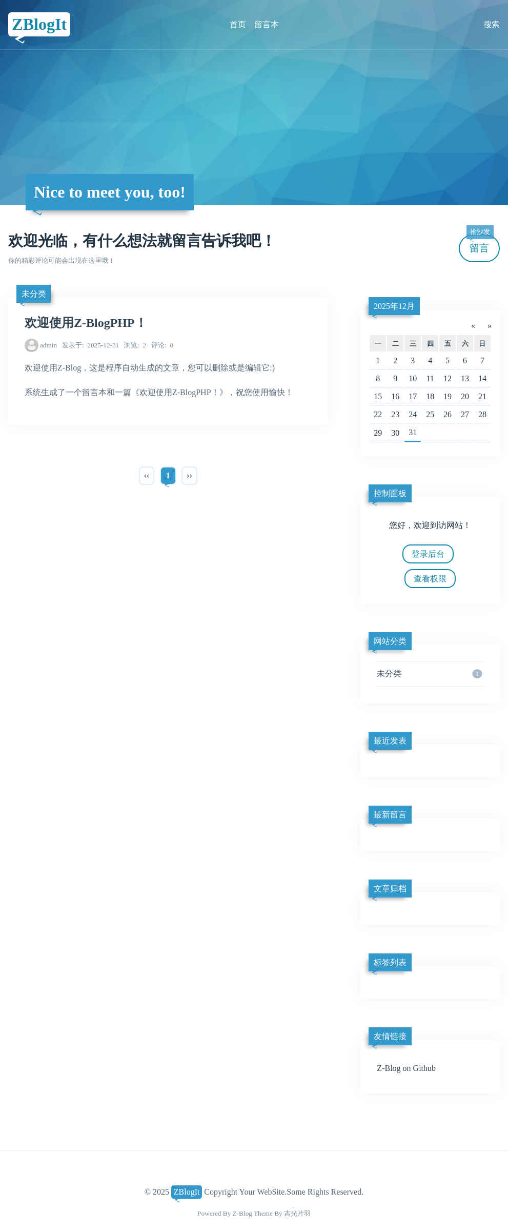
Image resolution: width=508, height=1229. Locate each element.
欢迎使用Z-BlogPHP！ (86, 322)
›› (189, 475)
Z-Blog (242, 1213)
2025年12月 (394, 306)
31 (413, 432)
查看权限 (430, 578)
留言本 (266, 24)
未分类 (34, 293)
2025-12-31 (90, 345)
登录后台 (428, 554)
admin (48, 345)
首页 (238, 24)
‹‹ (147, 475)
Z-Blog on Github (406, 1068)
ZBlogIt (39, 24)
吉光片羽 (297, 1213)
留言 (479, 244)
